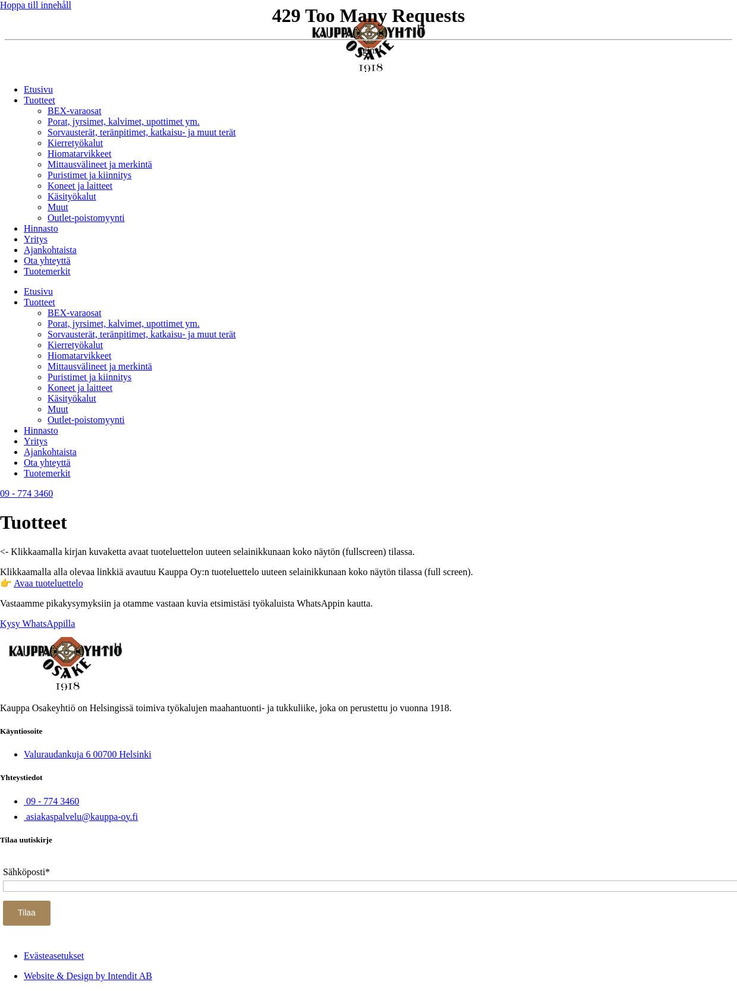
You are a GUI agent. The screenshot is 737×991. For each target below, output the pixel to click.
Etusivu (38, 89)
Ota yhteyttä (47, 260)
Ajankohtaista (50, 250)
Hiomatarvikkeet (80, 154)
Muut (58, 207)
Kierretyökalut (75, 143)
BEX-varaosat (75, 111)
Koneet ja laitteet (80, 186)
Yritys (36, 239)
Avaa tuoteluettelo (48, 583)
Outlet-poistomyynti (86, 218)
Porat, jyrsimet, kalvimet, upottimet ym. (124, 121)
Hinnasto (41, 228)
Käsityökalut (72, 196)
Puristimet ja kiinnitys (89, 175)
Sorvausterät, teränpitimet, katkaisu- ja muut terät (142, 132)
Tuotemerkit (47, 271)
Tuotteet (39, 100)
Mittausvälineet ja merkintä (100, 164)
